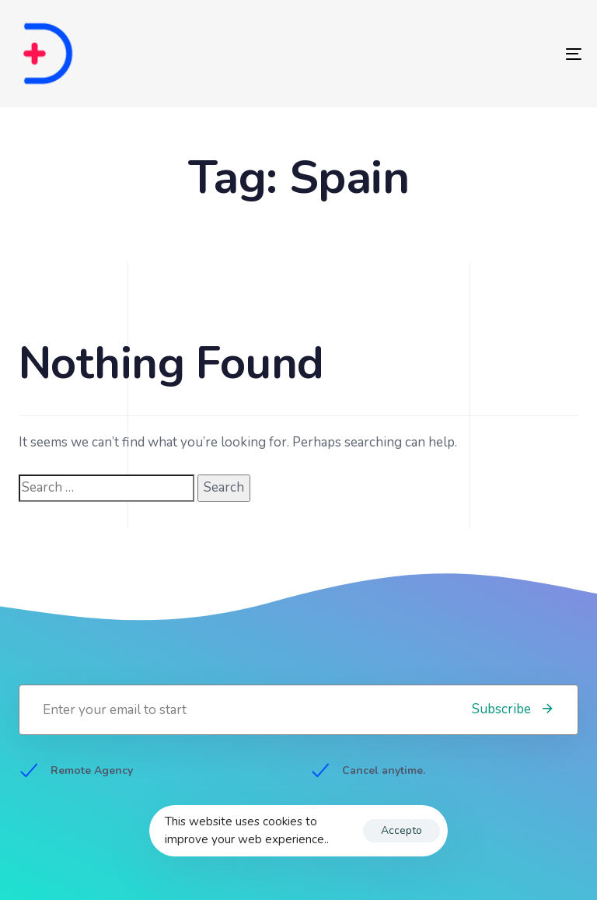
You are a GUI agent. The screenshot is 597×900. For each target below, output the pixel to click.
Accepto (401, 830)
